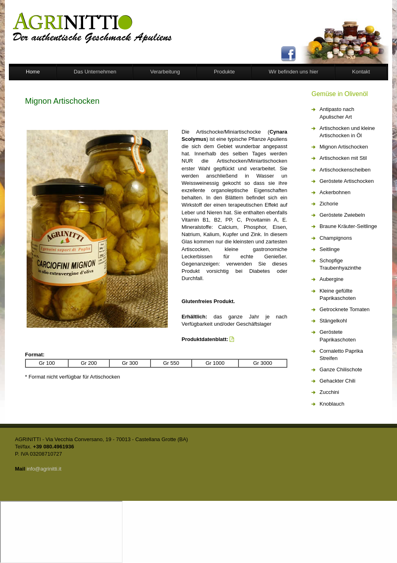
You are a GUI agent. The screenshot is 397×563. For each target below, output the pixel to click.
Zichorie (329, 204)
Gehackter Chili (337, 381)
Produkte (224, 72)
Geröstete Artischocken (347, 181)
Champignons (336, 238)
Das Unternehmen (95, 72)
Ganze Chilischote (341, 369)
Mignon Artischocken (344, 147)
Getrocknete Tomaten (345, 309)
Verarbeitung (165, 72)
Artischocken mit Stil (343, 158)
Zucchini (329, 392)
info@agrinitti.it (44, 469)
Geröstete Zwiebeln (342, 215)
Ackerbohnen (335, 192)
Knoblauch (332, 404)
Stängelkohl (333, 321)
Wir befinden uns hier (293, 72)
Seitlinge (330, 249)
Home (33, 72)
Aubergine (331, 279)
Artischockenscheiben (345, 170)
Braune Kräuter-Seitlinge (348, 226)
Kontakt (361, 72)
